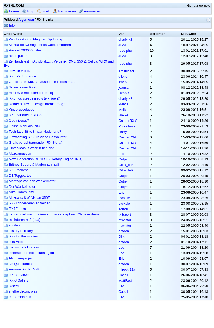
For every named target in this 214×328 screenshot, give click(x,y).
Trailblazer (126, 71)
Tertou (123, 209)
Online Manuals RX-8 (22, 126)
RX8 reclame (16, 170)
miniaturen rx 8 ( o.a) (22, 220)
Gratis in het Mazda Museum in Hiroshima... (39, 82)
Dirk (121, 236)
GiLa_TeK (125, 165)
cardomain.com (18, 297)
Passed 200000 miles (22, 50)
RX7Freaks (15, 209)
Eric (121, 192)
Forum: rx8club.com (21, 247)
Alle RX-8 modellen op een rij (28, 93)
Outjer (123, 159)
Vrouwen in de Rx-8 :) (23, 269)
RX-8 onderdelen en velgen (27, 203)
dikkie (122, 77)
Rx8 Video (14, 242)
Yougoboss (126, 126)
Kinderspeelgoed (19, 109)
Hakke (123, 115)
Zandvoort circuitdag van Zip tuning (33, 39)
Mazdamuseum (18, 153)
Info (9, 25)
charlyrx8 (125, 39)
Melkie (123, 104)
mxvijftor (124, 220)
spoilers (12, 225)
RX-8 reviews (16, 275)
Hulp (28, 11)
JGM (122, 45)
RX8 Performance (20, 76)
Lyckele (124, 198)
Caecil (123, 275)
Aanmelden (90, 11)
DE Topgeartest (18, 176)
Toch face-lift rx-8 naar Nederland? (32, 131)
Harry (122, 132)
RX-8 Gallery (16, 280)
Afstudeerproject (19, 258)
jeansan (124, 88)
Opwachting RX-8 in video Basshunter (35, 137)
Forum (11, 11)
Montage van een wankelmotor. (30, 181)
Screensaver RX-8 (20, 87)
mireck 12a (126, 270)
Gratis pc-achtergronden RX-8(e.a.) (33, 142)
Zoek (43, 11)
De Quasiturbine (19, 264)
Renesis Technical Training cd (29, 253)
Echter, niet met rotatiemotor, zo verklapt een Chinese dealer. (52, 214)
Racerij (11, 286)
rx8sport (124, 214)
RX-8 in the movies (21, 236)
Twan (122, 82)
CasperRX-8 (127, 121)
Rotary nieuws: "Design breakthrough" (35, 104)
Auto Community (19, 192)
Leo (121, 154)
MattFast (125, 281)
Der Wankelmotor (19, 187)
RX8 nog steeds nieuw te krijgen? (32, 98)
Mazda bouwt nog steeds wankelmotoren (37, 45)
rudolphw (125, 51)
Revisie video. (17, 71)
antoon (123, 231)
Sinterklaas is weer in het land (29, 148)
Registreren (64, 11)
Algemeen (26, 20)
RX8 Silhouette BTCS (23, 115)
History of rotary (18, 231)
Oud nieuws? (16, 120)
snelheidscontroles (20, 291)
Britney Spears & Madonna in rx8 (31, 164)
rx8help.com (15, 56)
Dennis (123, 93)
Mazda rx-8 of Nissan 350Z (27, 198)
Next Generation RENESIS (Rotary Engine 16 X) (43, 159)
